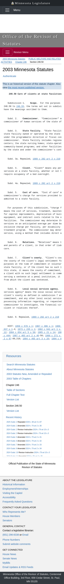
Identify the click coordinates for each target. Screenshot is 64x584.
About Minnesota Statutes (20, 369)
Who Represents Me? (14, 511)
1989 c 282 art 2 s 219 (46, 158)
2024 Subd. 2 (11, 429)
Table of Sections (15, 390)
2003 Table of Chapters (18, 378)
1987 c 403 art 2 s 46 (26, 335)
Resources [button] (13, 356)
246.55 (20, 106)
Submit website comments (16, 544)
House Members (11, 516)
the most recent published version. (26, 87)
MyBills (6, 562)
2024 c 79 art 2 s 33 (34, 445)
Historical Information (14, 484)
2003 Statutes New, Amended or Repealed (29, 374)
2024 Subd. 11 (12, 456)
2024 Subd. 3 (11, 433)
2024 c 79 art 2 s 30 (34, 426)
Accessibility (9, 497)
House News (9, 554)
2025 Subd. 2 (11, 422)
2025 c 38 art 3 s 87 (34, 422)
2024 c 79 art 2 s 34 (34, 448)
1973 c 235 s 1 (26, 329)
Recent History (14, 417)
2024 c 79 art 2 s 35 (35, 456)
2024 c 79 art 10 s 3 (41, 429)
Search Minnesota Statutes (20, 364)
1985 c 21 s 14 (46, 332)
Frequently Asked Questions (17, 501)
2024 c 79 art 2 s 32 (34, 441)
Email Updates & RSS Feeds (18, 567)
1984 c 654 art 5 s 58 (22, 332)
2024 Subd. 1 (11, 426)
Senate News (10, 558)
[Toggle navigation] (7, 10)
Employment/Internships (15, 488)
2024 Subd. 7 (11, 445)
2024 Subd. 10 (12, 452)
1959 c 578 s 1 (24, 326)
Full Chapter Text (15, 394)
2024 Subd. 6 (11, 441)
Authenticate (9, 76)
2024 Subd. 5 (11, 437)
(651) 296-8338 (11, 534)
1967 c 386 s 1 (44, 326)
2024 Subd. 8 (11, 448)
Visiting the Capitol (12, 493)
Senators (7, 520)
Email (25, 534)
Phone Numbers (11, 539)
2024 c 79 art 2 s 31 (34, 437)
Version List (12, 399)
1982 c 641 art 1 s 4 (50, 329)
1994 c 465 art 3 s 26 (36, 338)
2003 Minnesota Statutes (14, 59)
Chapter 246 (21, 62)
